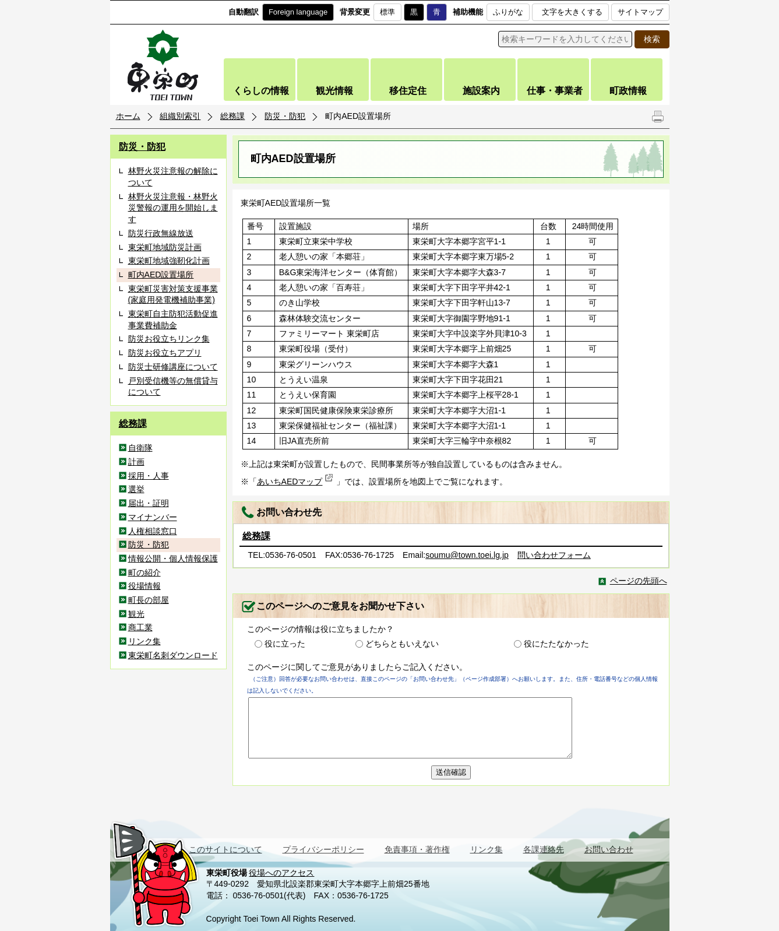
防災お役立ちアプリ (165, 352)
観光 (136, 614)
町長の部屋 (148, 600)
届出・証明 (148, 503)
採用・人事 (148, 475)
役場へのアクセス (281, 872)
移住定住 (407, 91)
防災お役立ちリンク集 (169, 338)
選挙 (136, 489)
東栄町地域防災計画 (165, 247)
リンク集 (144, 641)
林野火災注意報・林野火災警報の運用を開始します (173, 208)
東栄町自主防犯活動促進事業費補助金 (173, 319)
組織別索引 (180, 116)
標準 (387, 12)
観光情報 (334, 91)
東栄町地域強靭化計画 (169, 260)
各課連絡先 (543, 849)
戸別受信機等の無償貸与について (173, 386)
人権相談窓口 (152, 531)
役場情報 (144, 586)
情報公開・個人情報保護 (173, 558)
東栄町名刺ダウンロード (173, 655)
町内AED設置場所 (161, 274)
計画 (136, 461)
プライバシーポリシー (323, 849)
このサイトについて (225, 849)
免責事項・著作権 (417, 849)
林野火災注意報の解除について (173, 176)
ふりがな (508, 12)
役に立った (285, 643)
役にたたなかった (556, 643)
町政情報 (628, 91)
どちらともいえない (402, 643)
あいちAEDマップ (295, 481)
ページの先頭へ (638, 580)
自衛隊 (140, 447)
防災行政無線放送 (160, 233)
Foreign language (298, 12)
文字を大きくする (572, 12)
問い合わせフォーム (554, 555)
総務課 (232, 116)
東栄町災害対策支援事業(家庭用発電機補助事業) (173, 294)
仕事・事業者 (555, 91)
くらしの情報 (261, 91)
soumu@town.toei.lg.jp (467, 555)
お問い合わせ (608, 849)
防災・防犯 (285, 116)
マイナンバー (152, 517)
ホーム (128, 116)
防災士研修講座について (173, 366)
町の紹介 (144, 572)
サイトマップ (640, 12)
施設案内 (481, 91)
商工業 (140, 627)
